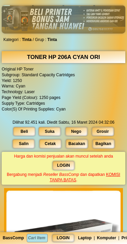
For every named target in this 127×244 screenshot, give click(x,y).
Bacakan (76, 143)
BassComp (13, 238)
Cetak (50, 143)
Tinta (27, 39)
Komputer (106, 238)
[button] (17, 5)
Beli (24, 131)
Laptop (84, 238)
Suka (50, 131)
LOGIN (63, 238)
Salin (24, 143)
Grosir (102, 131)
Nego (76, 131)
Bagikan (103, 143)
